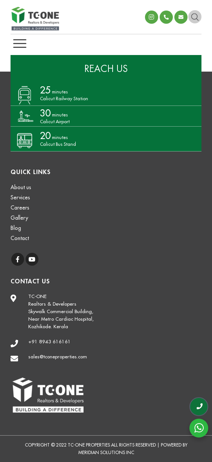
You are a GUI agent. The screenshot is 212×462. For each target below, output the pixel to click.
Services (20, 197)
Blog (16, 228)
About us (21, 187)
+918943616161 (166, 17)
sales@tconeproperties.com (181, 17)
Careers (20, 207)
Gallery (19, 217)
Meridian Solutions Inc (106, 452)
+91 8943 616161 (49, 341)
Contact (20, 238)
